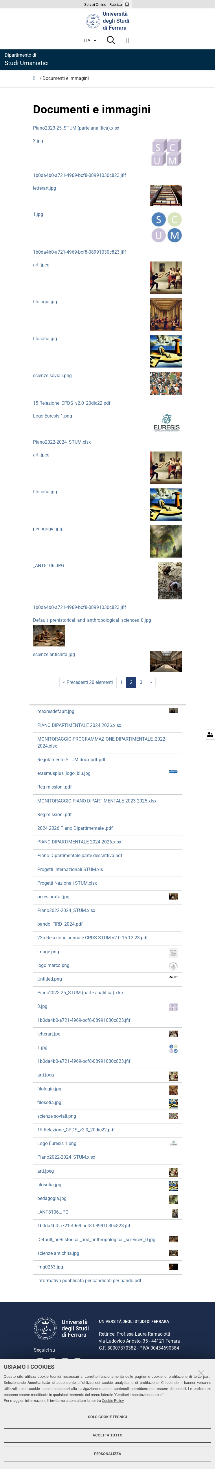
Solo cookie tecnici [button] (107, 1417)
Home (36, 79)
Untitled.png (107, 979)
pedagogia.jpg (47, 528)
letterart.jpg (44, 188)
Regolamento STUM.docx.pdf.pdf (71, 759)
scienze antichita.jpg (54, 654)
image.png (107, 953)
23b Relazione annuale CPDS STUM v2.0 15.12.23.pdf (92, 937)
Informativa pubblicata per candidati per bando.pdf (89, 1280)
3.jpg (38, 141)
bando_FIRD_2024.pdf (60, 924)
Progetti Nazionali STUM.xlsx (67, 883)
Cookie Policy (113, 1400)
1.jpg (38, 214)
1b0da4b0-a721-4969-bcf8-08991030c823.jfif (79, 175)
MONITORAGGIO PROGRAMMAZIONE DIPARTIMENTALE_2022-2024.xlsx (101, 742)
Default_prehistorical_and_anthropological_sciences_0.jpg (92, 620)
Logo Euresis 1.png (52, 416)
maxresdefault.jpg (107, 711)
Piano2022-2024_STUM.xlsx (62, 442)
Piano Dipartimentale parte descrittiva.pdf (79, 855)
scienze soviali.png (52, 375)
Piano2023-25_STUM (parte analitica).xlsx (76, 128)
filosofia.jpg (45, 338)
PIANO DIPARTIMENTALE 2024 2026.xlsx (79, 725)
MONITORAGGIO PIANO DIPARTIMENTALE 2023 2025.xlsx (97, 801)
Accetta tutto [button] (107, 1435)
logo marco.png (107, 966)
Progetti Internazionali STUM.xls (70, 869)
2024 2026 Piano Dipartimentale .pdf (75, 828)
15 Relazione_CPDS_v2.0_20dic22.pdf (72, 403)
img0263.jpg (107, 1267)
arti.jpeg (41, 265)
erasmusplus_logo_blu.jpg (107, 773)
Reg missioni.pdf (54, 787)
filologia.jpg (45, 301)
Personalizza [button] (107, 1454)
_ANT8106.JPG (48, 565)
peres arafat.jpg (107, 896)
